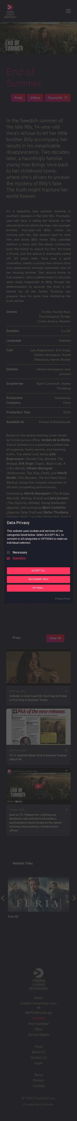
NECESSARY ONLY (38, 579)
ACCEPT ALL (38, 570)
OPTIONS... (38, 588)
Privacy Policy (62, 599)
